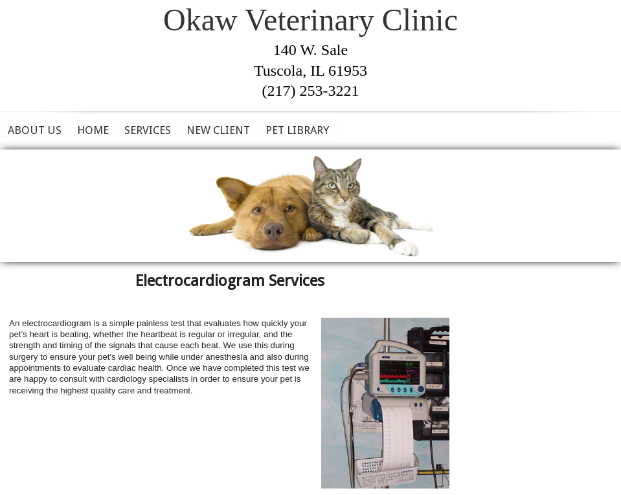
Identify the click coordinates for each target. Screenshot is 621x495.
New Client (218, 130)
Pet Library (297, 130)
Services (147, 130)
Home (93, 130)
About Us (35, 130)
